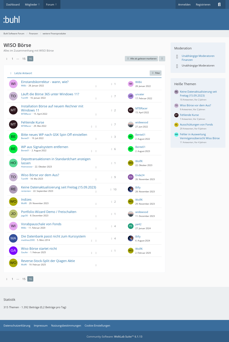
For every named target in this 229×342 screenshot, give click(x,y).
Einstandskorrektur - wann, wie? (45, 82)
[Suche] (219, 4)
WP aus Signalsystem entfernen (44, 147)
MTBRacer (26, 113)
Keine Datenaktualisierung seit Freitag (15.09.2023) (58, 187)
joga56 (24, 215)
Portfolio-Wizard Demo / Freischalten (48, 212)
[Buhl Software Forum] (114, 19)
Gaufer (24, 252)
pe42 (138, 224)
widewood (141, 122)
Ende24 (140, 175)
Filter (155, 72)
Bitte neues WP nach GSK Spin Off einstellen (54, 134)
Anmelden (184, 4)
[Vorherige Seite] (7, 58)
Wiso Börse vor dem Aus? (40, 175)
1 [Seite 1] (12, 58)
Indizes (26, 199)
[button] (162, 58)
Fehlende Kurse (32, 122)
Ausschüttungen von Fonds (196, 124)
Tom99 (24, 97)
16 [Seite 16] (30, 58)
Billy (138, 187)
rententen (26, 191)
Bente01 (25, 138)
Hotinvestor (27, 166)
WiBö (23, 85)
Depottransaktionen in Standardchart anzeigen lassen (56, 161)
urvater (139, 94)
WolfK (139, 161)
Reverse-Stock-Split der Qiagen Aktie (48, 261)
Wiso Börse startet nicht (39, 248)
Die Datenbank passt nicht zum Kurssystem (53, 236)
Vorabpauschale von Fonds (41, 224)
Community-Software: (114, 336)
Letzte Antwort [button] (23, 73)
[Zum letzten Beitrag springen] (131, 84)
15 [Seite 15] (24, 58)
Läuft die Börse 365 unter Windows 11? (50, 94)
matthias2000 (28, 240)
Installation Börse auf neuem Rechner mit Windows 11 (52, 108)
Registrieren (203, 4)
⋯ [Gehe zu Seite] (17, 58)
